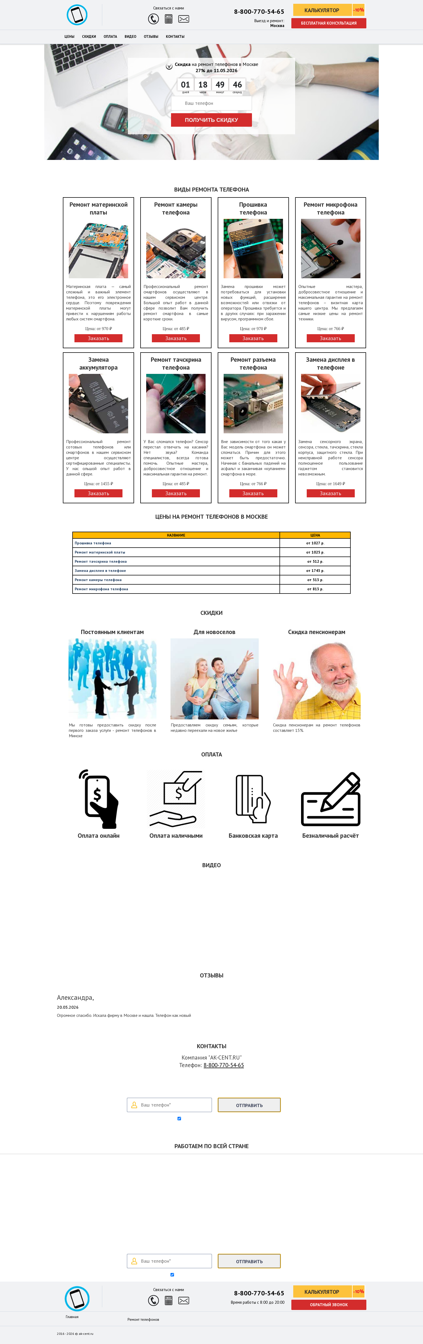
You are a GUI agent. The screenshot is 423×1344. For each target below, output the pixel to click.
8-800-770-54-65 (259, 11)
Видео (130, 37)
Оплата (110, 37)
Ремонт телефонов (143, 1319)
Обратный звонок (329, 1304)
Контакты (175, 37)
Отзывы (151, 37)
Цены (69, 37)
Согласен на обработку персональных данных (214, 1275)
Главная (72, 1316)
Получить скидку (211, 120)
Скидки (89, 37)
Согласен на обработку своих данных (214, 1119)
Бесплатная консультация (329, 23)
